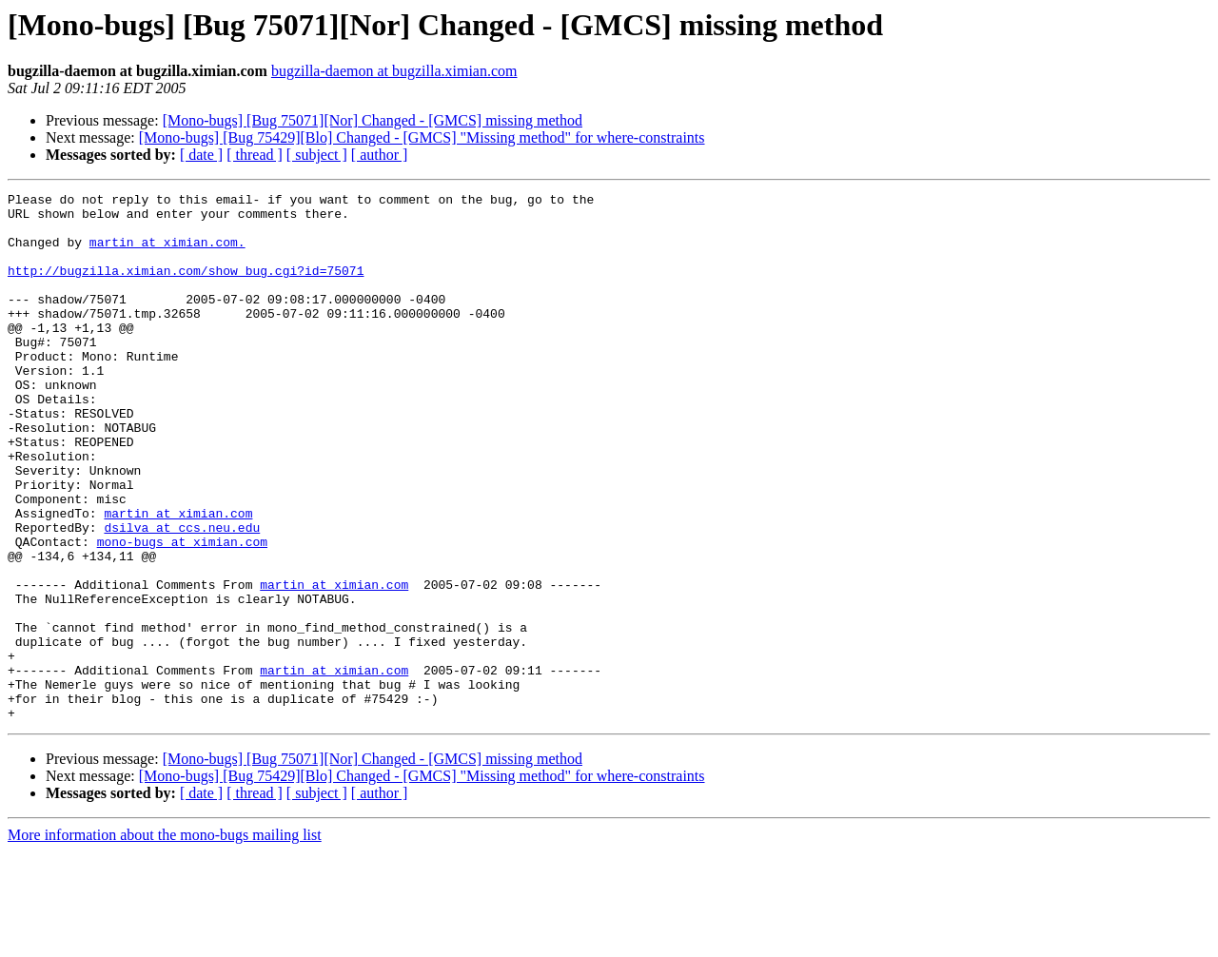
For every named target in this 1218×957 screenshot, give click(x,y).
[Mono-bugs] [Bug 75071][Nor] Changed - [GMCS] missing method (372, 120)
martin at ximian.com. (167, 253)
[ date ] (201, 154)
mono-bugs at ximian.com (182, 612)
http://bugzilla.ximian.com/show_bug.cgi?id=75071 (185, 287)
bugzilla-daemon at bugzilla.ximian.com (394, 71)
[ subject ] (316, 154)
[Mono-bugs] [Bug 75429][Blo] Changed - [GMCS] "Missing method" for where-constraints (422, 137)
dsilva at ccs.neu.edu (182, 595)
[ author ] (379, 154)
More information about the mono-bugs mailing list (165, 940)
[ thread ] (254, 154)
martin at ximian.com (178, 578)
